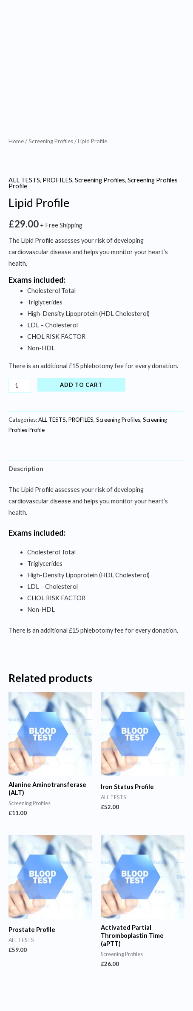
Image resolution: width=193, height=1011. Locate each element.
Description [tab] (26, 468)
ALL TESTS (24, 180)
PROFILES (57, 180)
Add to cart (81, 384)
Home (16, 141)
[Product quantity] (20, 385)
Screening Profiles (50, 141)
